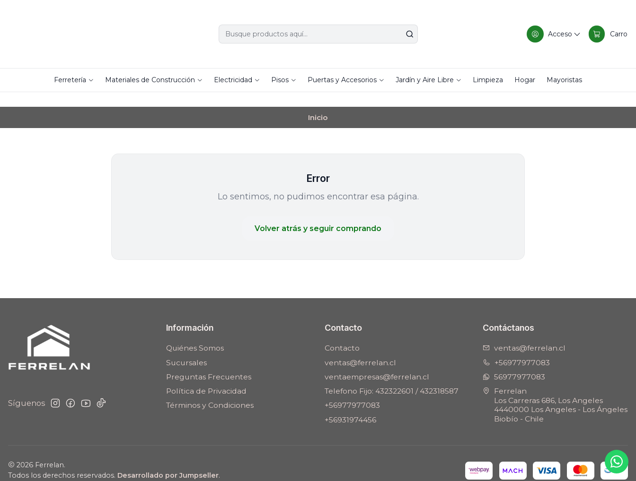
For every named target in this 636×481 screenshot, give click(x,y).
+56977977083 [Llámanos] (516, 348)
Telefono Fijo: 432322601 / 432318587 (392, 376)
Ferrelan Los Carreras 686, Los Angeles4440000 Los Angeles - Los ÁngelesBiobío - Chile (555, 390)
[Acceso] (553, 34)
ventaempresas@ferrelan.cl (377, 362)
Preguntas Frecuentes (208, 362)
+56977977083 (352, 391)
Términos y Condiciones (210, 391)
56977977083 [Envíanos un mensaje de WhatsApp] (514, 362)
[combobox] (318, 34)
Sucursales (186, 348)
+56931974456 (350, 405)
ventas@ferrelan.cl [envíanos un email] (524, 333)
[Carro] (608, 34)
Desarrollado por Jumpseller (168, 460)
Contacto (342, 333)
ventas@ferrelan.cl (360, 348)
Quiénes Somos (195, 333)
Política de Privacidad (206, 376)
